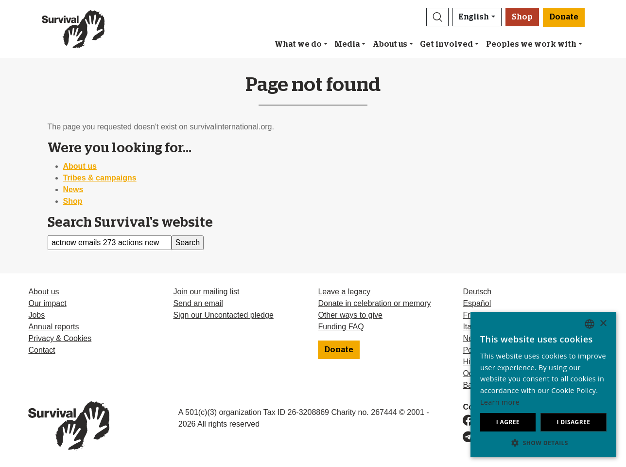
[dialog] (543, 384)
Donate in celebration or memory (374, 303)
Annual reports (53, 327)
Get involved (446, 44)
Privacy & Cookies (59, 338)
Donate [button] (563, 17)
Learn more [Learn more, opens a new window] (500, 402)
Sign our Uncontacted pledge (223, 315)
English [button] (474, 17)
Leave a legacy (344, 291)
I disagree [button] (573, 422)
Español (477, 303)
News (73, 189)
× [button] (603, 323)
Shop (522, 17)
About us (390, 44)
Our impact (47, 303)
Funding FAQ (341, 327)
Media (347, 44)
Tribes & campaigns (100, 178)
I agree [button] (508, 422)
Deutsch (477, 291)
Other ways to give (350, 315)
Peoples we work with (531, 44)
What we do (298, 44)
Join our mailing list (206, 291)
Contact (41, 350)
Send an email (198, 303)
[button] (437, 17)
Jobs (36, 315)
